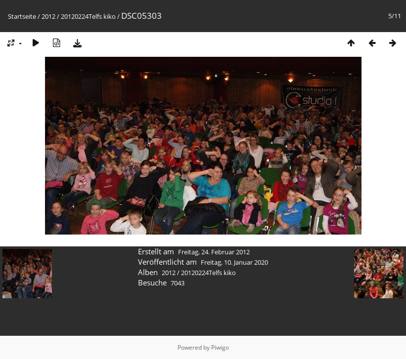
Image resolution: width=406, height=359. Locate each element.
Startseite (22, 16)
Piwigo (220, 347)
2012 (48, 16)
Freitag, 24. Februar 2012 (214, 251)
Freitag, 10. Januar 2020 (234, 262)
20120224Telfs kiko (88, 16)
